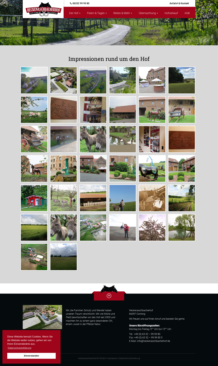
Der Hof (74, 13)
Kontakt (179, 3)
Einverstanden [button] (31, 356)
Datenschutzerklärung (129, 358)
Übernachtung (148, 13)
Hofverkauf (171, 13)
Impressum (112, 358)
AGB (187, 13)
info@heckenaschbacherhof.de (153, 341)
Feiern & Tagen (97, 13)
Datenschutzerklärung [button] (19, 348)
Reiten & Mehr (122, 13)
